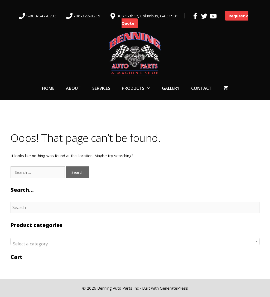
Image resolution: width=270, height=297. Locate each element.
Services (101, 88)
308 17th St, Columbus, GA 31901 (147, 15)
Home (48, 88)
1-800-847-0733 (41, 15)
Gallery (171, 88)
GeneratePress (174, 288)
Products (139, 88)
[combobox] (135, 241)
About (73, 88)
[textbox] (135, 244)
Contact (201, 88)
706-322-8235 (86, 15)
